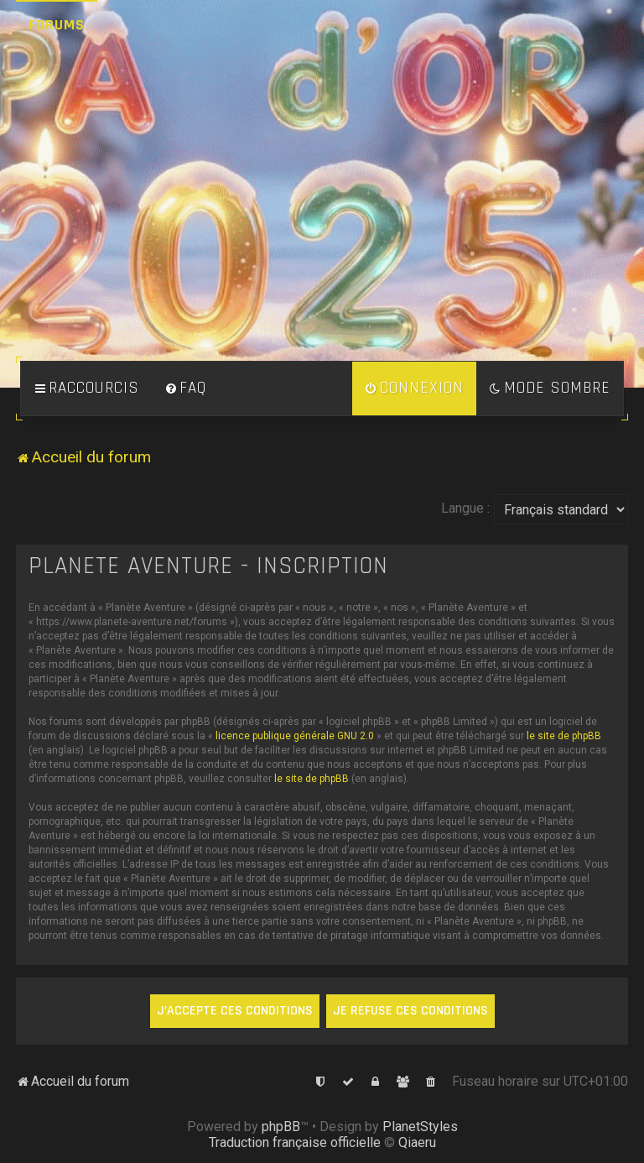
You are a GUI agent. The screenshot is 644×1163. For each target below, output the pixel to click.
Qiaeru (417, 1142)
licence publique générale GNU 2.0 (295, 736)
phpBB (281, 1126)
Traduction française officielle (295, 1142)
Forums (57, 24)
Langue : (465, 508)
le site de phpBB (564, 736)
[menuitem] (185, 388)
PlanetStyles (420, 1126)
